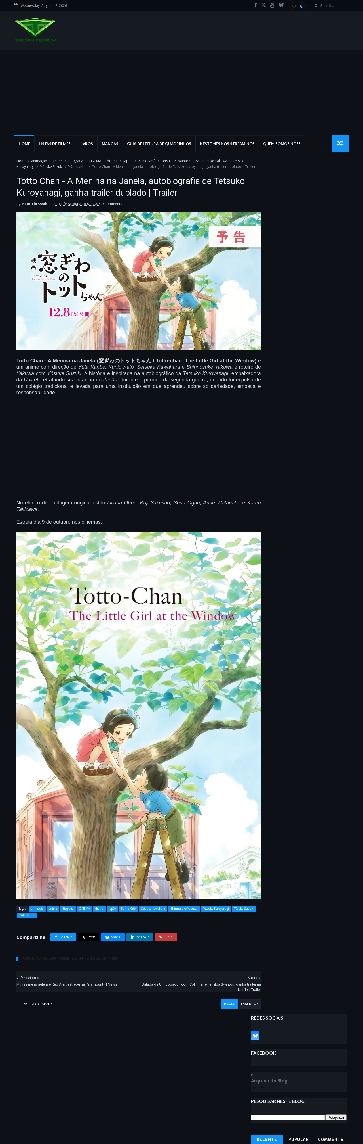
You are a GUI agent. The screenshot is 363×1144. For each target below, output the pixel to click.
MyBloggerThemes (101, 1136)
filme (24, 1087)
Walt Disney (97, 1103)
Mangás (111, 145)
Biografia (74, 162)
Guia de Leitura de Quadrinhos (160, 145)
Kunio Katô (146, 162)
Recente (267, 285)
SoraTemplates (46, 1136)
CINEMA (94, 162)
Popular (299, 285)
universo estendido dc (65, 1120)
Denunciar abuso (271, 344)
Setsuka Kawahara (175, 162)
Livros (87, 145)
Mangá (63, 1087)
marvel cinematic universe (58, 1103)
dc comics (46, 1095)
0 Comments (111, 226)
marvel (82, 1087)
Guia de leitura (55, 1112)
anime (57, 162)
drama (111, 162)
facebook (225, 978)
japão (127, 162)
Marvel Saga (29, 1120)
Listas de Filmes (56, 145)
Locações (27, 1112)
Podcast (42, 1087)
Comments (331, 285)
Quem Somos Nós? (282, 145)
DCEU (24, 1103)
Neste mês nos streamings (228, 145)
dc (98, 1087)
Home (25, 145)
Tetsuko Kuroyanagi (31, 168)
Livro (67, 1095)
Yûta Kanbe (90, 168)
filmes (25, 1095)
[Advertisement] (181, 93)
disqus (205, 978)
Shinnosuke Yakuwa (210, 162)
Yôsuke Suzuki (64, 168)
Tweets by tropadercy (271, 329)
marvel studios (88, 1112)
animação (38, 162)
